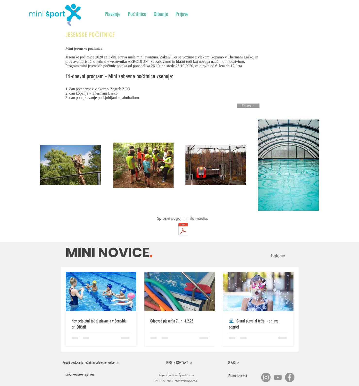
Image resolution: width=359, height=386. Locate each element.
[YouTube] (278, 377)
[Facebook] (289, 377)
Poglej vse (279, 255)
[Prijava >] (248, 105)
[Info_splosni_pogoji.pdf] (183, 229)
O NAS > (233, 362)
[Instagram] (266, 377)
